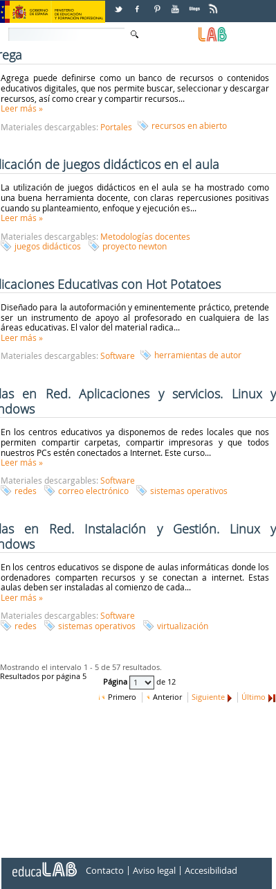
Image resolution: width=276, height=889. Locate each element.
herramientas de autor (197, 354)
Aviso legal (154, 871)
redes (26, 490)
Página (116, 682)
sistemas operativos (189, 490)
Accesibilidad (211, 871)
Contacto (105, 871)
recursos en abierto (189, 125)
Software (117, 355)
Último (253, 697)
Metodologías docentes (145, 236)
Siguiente (208, 697)
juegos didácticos (48, 246)
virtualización (182, 625)
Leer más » (22, 108)
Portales (116, 126)
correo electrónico (93, 490)
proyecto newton (134, 246)
